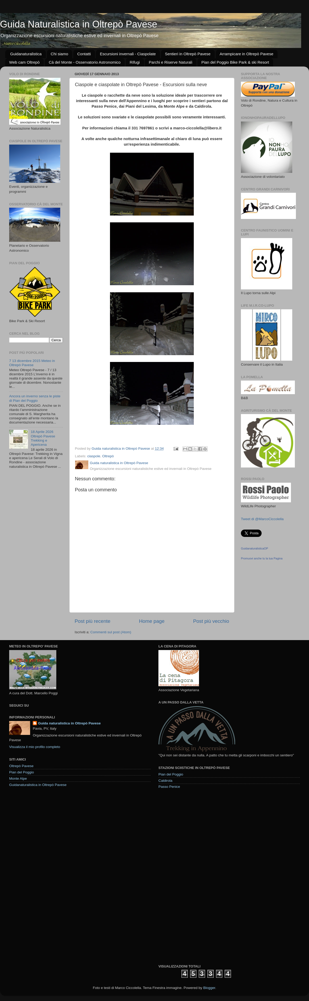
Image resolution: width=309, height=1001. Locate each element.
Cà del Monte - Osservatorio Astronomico (84, 62)
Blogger (209, 988)
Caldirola (165, 781)
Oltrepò (108, 456)
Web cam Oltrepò (24, 62)
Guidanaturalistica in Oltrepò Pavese (38, 785)
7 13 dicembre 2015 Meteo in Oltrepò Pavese (32, 363)
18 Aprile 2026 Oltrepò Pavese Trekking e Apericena (43, 438)
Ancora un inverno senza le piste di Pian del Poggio (34, 398)
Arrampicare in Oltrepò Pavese (246, 54)
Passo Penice (169, 787)
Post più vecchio (211, 621)
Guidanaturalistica (26, 54)
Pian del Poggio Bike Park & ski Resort (235, 62)
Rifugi (135, 62)
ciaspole (93, 456)
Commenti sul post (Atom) (110, 632)
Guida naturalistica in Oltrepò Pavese (69, 723)
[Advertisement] (179, 876)
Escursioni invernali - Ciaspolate (128, 54)
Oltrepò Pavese (21, 766)
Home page (152, 621)
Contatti (84, 54)
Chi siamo (59, 54)
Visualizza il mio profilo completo (34, 747)
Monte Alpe (18, 778)
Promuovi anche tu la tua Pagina (262, 558)
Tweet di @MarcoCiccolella (262, 519)
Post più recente (93, 621)
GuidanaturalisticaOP (254, 548)
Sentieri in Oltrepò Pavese (188, 54)
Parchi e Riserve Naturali (170, 62)
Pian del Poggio (21, 772)
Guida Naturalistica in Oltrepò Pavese (78, 24)
